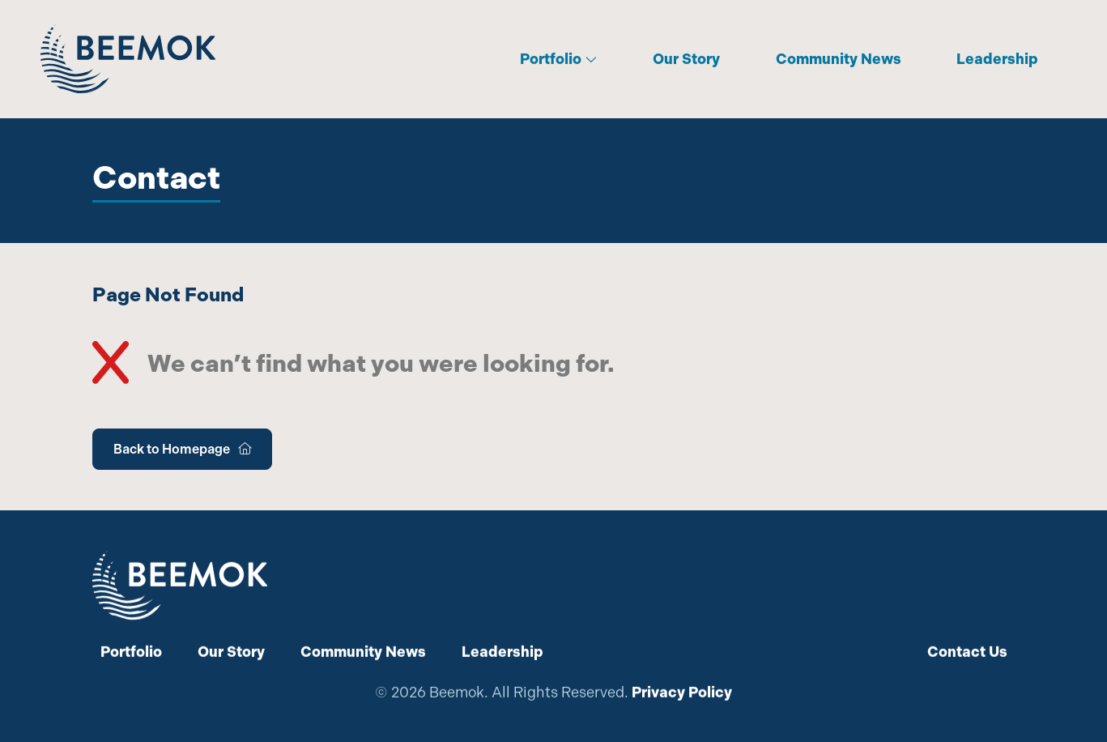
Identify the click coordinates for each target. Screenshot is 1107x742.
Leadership (997, 59)
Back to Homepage (182, 449)
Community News (838, 59)
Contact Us (967, 652)
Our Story (686, 59)
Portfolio (559, 59)
